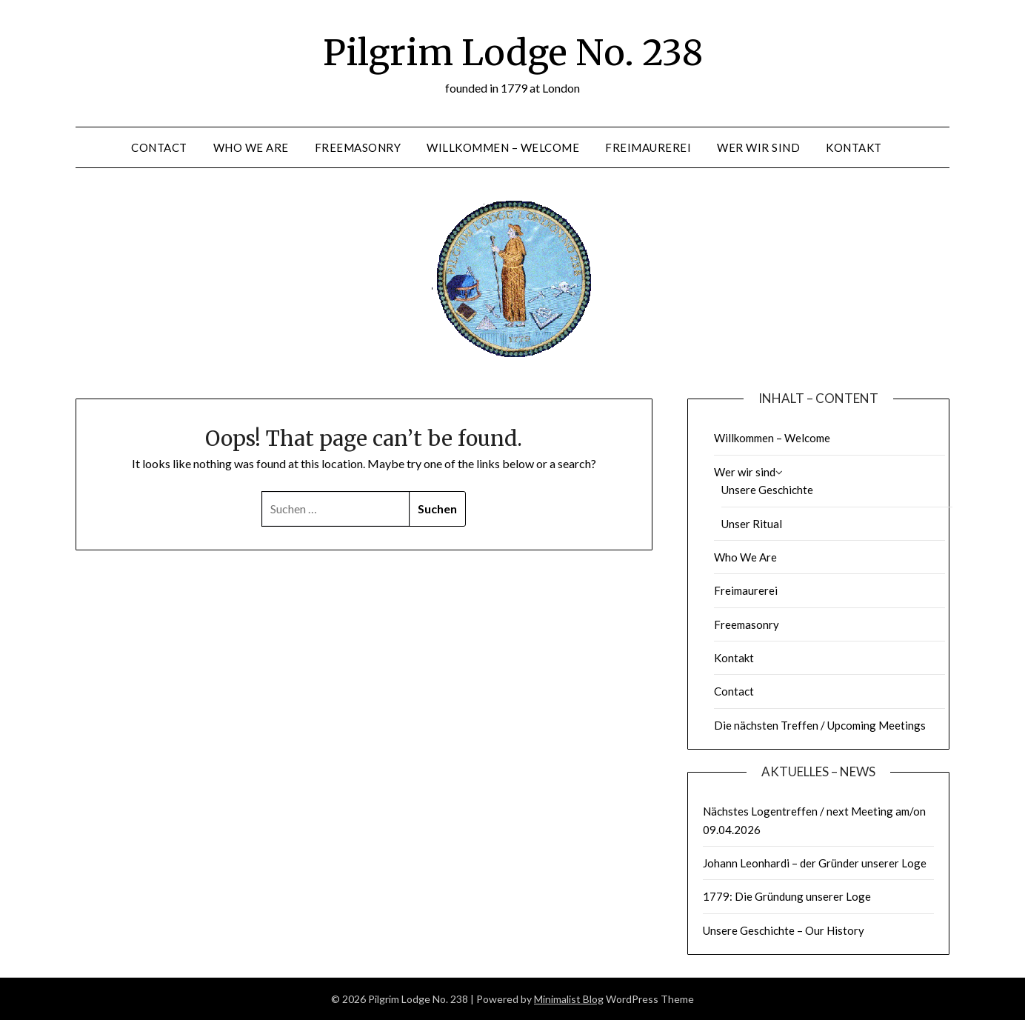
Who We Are (251, 147)
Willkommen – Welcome (503, 147)
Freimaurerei (648, 147)
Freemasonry (358, 147)
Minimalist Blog (569, 999)
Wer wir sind (758, 147)
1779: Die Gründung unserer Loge (787, 896)
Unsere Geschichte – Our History (783, 930)
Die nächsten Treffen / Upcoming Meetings (820, 725)
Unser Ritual (751, 523)
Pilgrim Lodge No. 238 (513, 52)
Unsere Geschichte (767, 489)
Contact (159, 147)
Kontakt (854, 147)
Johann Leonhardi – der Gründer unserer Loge (814, 863)
